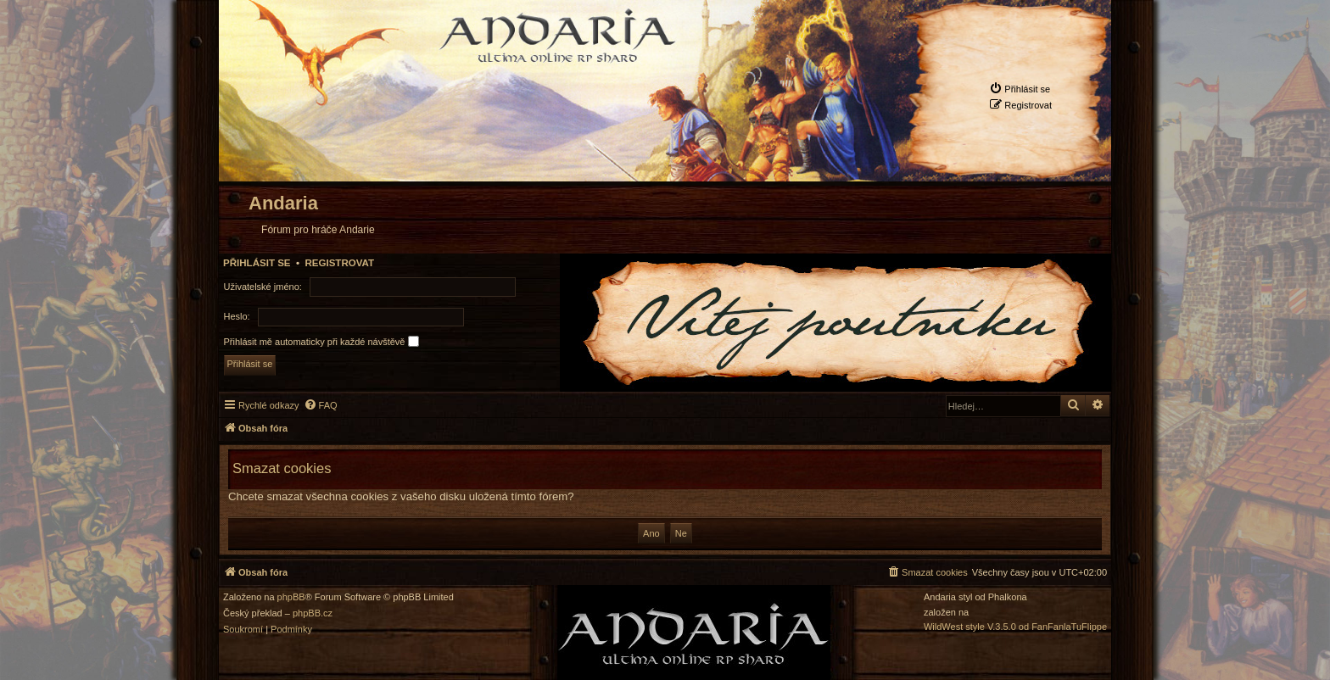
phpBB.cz (312, 613)
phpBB (291, 597)
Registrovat (339, 263)
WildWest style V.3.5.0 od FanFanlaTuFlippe (1015, 627)
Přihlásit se (257, 263)
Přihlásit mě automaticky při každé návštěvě (321, 341)
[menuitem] (1019, 88)
